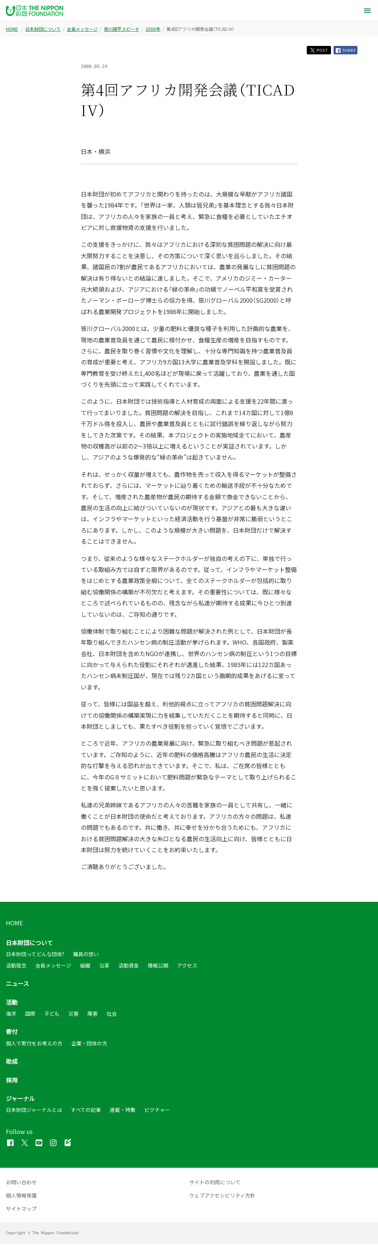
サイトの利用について (215, 1184)
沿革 (104, 967)
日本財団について (43, 29)
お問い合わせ (21, 1184)
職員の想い (86, 955)
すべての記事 (86, 1111)
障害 (92, 1015)
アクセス (187, 967)
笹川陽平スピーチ (121, 29)
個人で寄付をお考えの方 (34, 1045)
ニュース (17, 985)
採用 (12, 1081)
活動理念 (16, 967)
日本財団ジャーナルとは (34, 1111)
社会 (112, 1015)
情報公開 (158, 967)
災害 (73, 1015)
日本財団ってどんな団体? (35, 955)
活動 (12, 1004)
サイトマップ (21, 1210)
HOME (12, 29)
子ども (52, 1015)
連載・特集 (123, 1111)
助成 (12, 1063)
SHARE (344, 51)
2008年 (152, 29)
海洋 (11, 1015)
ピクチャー (157, 1111)
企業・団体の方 (89, 1045)
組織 (85, 967)
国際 (30, 1015)
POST (313, 51)
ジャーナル (20, 1100)
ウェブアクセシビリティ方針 (222, 1197)
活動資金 (128, 967)
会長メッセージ (82, 29)
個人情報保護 (21, 1197)
